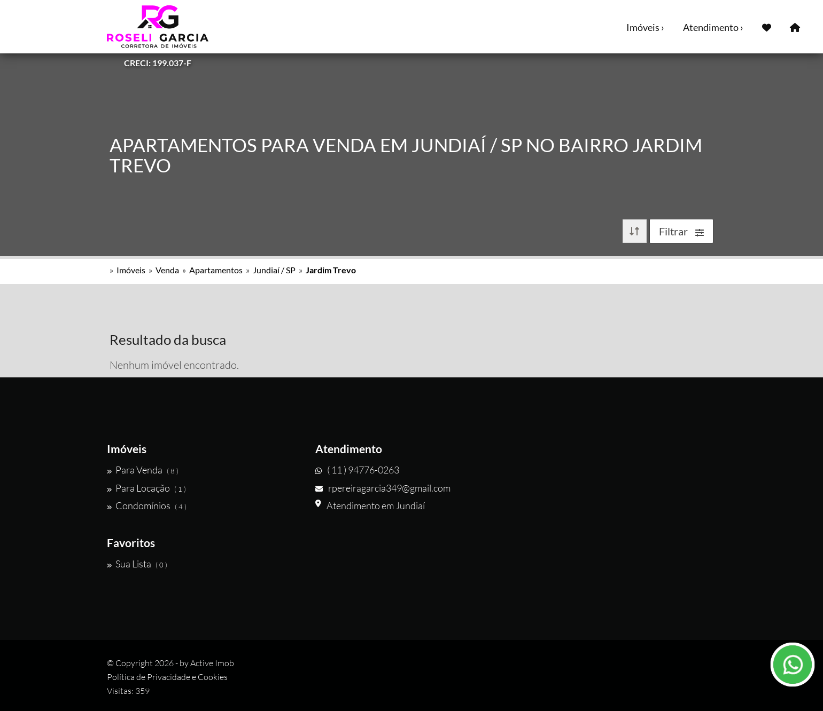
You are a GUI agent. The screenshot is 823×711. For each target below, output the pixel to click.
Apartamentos (216, 270)
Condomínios (147, 505)
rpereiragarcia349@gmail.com (383, 488)
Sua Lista (137, 564)
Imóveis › (645, 27)
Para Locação (146, 488)
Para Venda (142, 470)
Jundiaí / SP (274, 270)
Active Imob (212, 663)
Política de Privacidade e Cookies (167, 677)
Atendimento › (713, 27)
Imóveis (131, 270)
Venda (167, 270)
